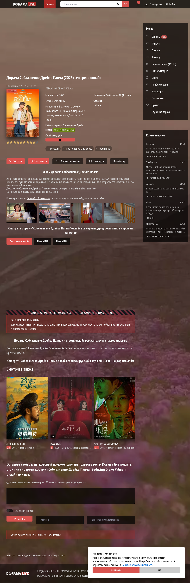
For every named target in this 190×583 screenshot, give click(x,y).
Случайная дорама (161, 112)
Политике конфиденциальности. (137, 565)
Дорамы (49, 4)
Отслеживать (39, 161)
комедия (54, 148)
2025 (61, 95)
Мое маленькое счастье (158, 236)
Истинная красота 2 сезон (159, 196)
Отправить (19, 518)
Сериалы (20, 555)
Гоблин (150, 218)
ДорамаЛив (10, 555)
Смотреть (15, 161)
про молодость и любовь (79, 148)
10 (37, 142)
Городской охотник (156, 156)
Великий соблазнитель (38, 198)
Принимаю (116, 570)
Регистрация (153, 4)
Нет (159, 570)
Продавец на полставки (158, 178)
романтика (105, 148)
